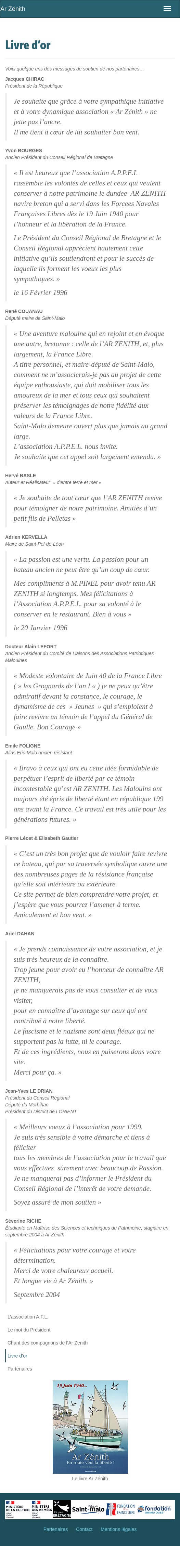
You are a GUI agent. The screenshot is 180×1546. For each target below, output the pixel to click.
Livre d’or (17, 1356)
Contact (84, 1529)
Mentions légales (119, 1529)
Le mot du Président (29, 1330)
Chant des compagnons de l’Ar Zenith (48, 1343)
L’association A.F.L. (28, 1317)
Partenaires (20, 1369)
